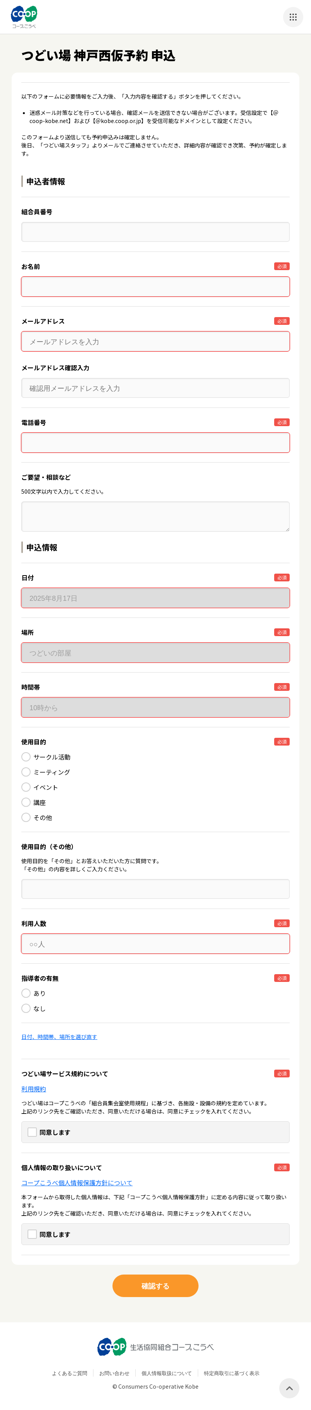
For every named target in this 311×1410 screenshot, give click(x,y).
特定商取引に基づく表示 (231, 1373)
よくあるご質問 (69, 1373)
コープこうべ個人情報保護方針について (77, 1182)
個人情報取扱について (167, 1373)
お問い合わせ (114, 1373)
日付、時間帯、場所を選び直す (59, 1037)
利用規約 (33, 1088)
